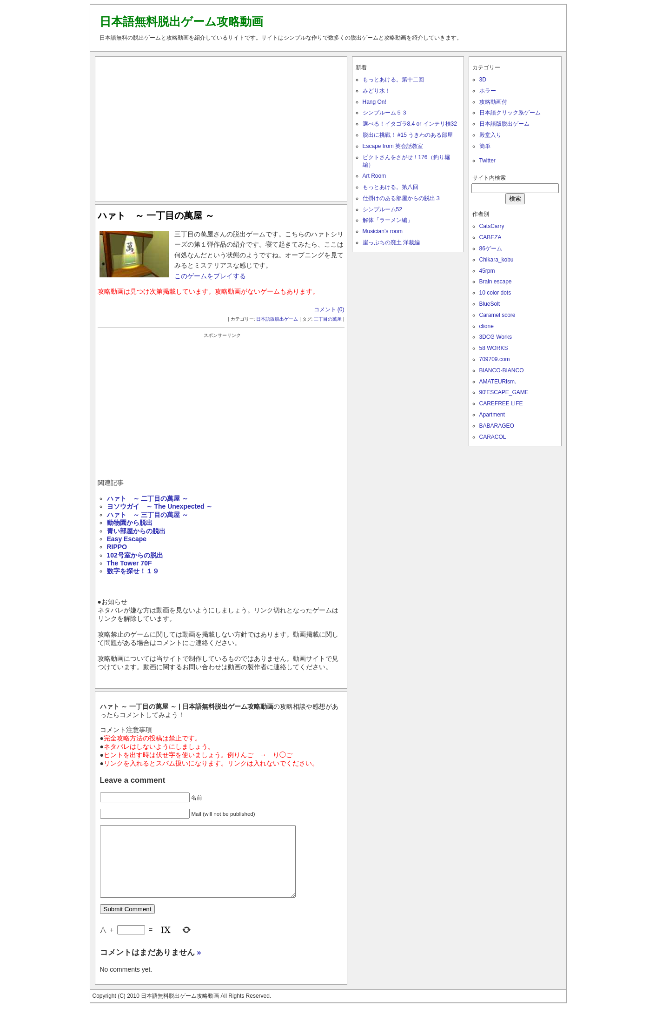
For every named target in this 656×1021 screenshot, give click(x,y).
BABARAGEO (496, 426)
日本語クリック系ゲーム (510, 112)
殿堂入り (490, 135)
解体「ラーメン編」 (388, 220)
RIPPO (117, 547)
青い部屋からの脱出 (136, 531)
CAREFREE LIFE (501, 403)
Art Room (374, 176)
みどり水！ (377, 90)
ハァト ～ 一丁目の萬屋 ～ (156, 215)
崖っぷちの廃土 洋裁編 (391, 242)
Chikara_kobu (496, 259)
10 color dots (495, 292)
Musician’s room (383, 231)
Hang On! (374, 102)
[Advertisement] (221, 127)
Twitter (487, 160)
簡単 (484, 146)
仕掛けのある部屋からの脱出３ (402, 198)
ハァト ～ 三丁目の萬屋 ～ (148, 514)
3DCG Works (495, 337)
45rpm (487, 271)
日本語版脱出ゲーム (277, 319)
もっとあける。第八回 (390, 187)
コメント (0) (329, 309)
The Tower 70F (129, 563)
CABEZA (490, 237)
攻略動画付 (493, 102)
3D (482, 79)
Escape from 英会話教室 (393, 146)
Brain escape (495, 281)
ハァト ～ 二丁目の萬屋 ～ (148, 498)
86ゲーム (490, 248)
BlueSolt (489, 304)
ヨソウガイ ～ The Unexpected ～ (160, 506)
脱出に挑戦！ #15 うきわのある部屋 (408, 135)
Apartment (492, 414)
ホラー (487, 90)
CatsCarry (491, 226)
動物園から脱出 (129, 522)
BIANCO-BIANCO (501, 370)
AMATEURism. (498, 381)
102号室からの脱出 (135, 555)
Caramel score (497, 315)
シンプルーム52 (382, 209)
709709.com (494, 359)
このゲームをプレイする (210, 276)
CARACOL (492, 437)
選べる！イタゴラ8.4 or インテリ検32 (410, 124)
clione (486, 326)
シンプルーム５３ (385, 112)
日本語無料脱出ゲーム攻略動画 (181, 21)
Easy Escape (127, 539)
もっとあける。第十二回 (393, 79)
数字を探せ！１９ (133, 571)
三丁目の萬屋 (328, 319)
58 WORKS (493, 348)
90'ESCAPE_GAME (504, 392)
